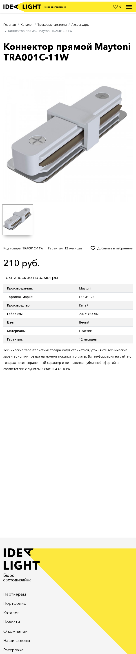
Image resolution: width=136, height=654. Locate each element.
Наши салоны (16, 640)
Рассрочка (13, 650)
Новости (11, 622)
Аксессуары (80, 24)
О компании (15, 631)
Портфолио (14, 603)
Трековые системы (52, 24)
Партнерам (14, 594)
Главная (9, 24)
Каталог (27, 24)
